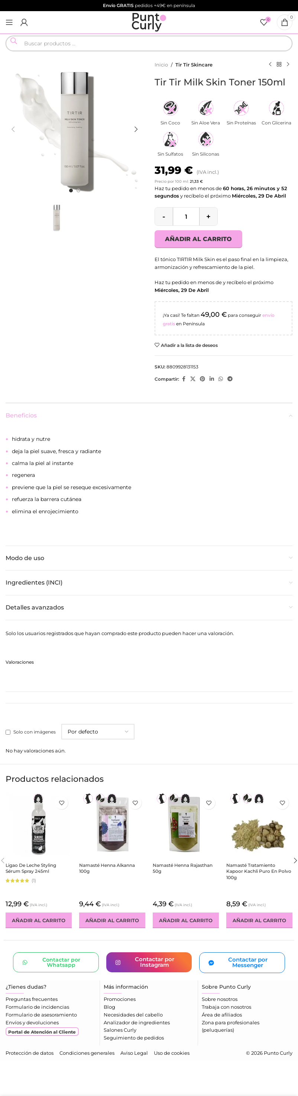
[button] (13, 129)
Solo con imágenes (34, 732)
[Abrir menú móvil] (9, 22)
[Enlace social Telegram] (230, 379)
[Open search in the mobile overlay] (149, 43)
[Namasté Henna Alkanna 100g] (112, 826)
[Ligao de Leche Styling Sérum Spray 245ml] (39, 826)
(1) (34, 880)
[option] (71, 190)
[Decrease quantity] (164, 216)
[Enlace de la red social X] (193, 379)
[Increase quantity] (208, 216)
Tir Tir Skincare (194, 65)
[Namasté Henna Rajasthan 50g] (186, 826)
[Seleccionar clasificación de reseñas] (98, 731)
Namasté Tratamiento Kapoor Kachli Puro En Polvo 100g (258, 871)
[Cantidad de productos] (186, 216)
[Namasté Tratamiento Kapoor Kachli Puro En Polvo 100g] (259, 826)
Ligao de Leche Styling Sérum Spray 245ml (31, 868)
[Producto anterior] (270, 64)
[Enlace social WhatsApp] (220, 379)
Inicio (161, 65)
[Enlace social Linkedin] (211, 379)
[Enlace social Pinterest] (202, 379)
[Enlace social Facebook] (183, 379)
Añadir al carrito (198, 239)
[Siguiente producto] (288, 64)
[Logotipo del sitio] (149, 22)
